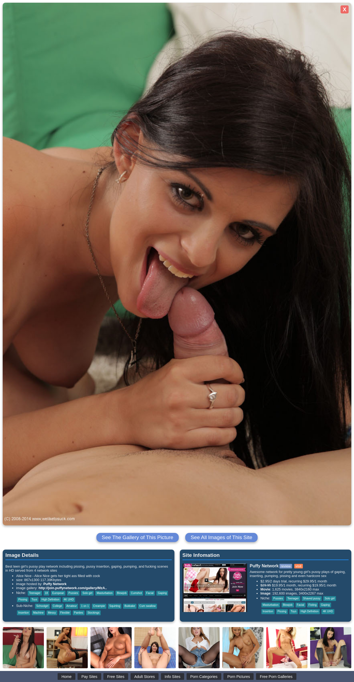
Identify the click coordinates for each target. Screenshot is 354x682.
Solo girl (87, 593)
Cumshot (136, 593)
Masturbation (105, 593)
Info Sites (172, 676)
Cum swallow (147, 605)
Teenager (35, 593)
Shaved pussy (311, 598)
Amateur (71, 605)
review (286, 566)
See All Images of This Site (221, 537)
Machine (38, 612)
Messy (52, 612)
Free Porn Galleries (276, 676)
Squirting (114, 605)
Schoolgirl (42, 605)
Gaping (162, 593)
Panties (78, 612)
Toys (34, 599)
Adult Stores (144, 676)
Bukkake (129, 605)
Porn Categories (204, 676)
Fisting (313, 604)
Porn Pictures (238, 676)
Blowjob (122, 593)
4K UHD (69, 599)
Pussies (73, 593)
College (57, 605)
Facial (149, 593)
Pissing (22, 599)
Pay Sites (89, 676)
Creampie (99, 605)
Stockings (93, 612)
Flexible (65, 612)
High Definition (50, 599)
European (58, 593)
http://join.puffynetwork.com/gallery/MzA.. (72, 588)
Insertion (23, 612)
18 (46, 593)
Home (66, 676)
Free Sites (115, 676)
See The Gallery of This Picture (137, 537)
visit (299, 566)
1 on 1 (85, 605)
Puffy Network (54, 584)
